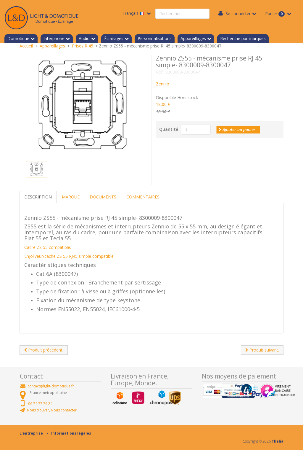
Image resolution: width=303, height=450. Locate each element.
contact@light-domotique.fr (51, 386)
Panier (275, 14)
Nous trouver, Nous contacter (52, 410)
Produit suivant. (262, 350)
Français (134, 13)
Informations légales (71, 433)
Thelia (277, 441)
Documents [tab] (103, 197)
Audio (84, 38)
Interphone (54, 38)
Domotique (18, 38)
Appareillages (193, 38)
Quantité (168, 129)
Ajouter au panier (236, 129)
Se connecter (238, 13)
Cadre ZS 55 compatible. (47, 247)
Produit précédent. (43, 350)
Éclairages (113, 38)
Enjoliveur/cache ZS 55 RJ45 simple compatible (69, 256)
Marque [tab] (71, 197)
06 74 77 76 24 (40, 403)
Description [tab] (38, 197)
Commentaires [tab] (142, 197)
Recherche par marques (243, 38)
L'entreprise (31, 433)
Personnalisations (155, 38)
